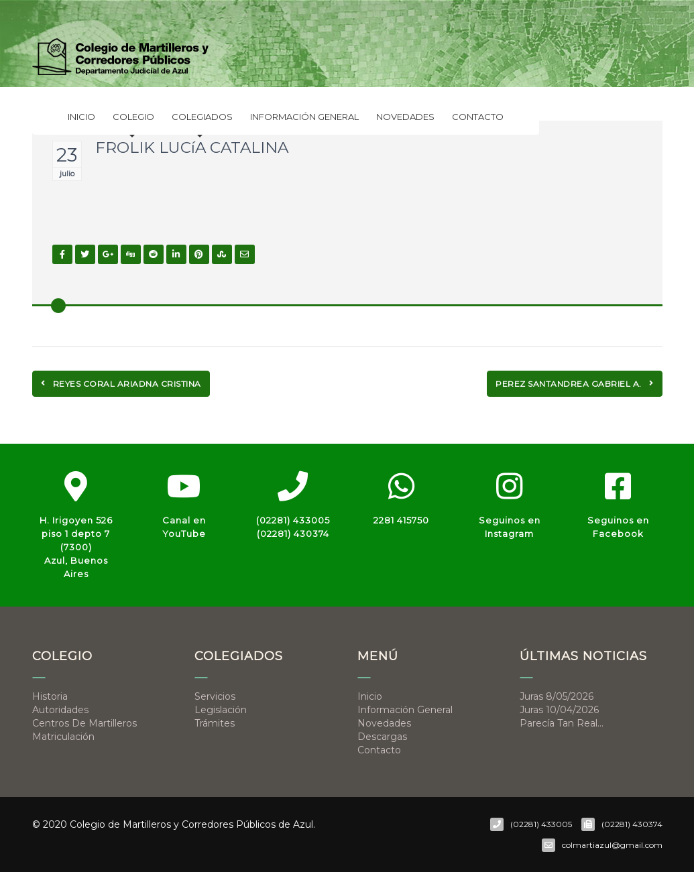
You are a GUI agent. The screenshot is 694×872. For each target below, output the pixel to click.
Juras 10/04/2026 (559, 710)
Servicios (214, 696)
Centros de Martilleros (84, 723)
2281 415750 (401, 520)
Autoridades (60, 710)
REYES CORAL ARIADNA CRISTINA (121, 384)
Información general (304, 116)
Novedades (405, 116)
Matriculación (63, 737)
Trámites (214, 723)
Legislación (220, 710)
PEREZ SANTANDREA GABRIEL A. (575, 384)
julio (67, 173)
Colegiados (202, 119)
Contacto (478, 116)
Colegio (133, 119)
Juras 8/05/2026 (556, 696)
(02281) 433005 (293, 520)
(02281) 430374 (293, 533)
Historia (50, 696)
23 (66, 154)
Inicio (81, 116)
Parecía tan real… (561, 723)
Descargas (382, 737)
